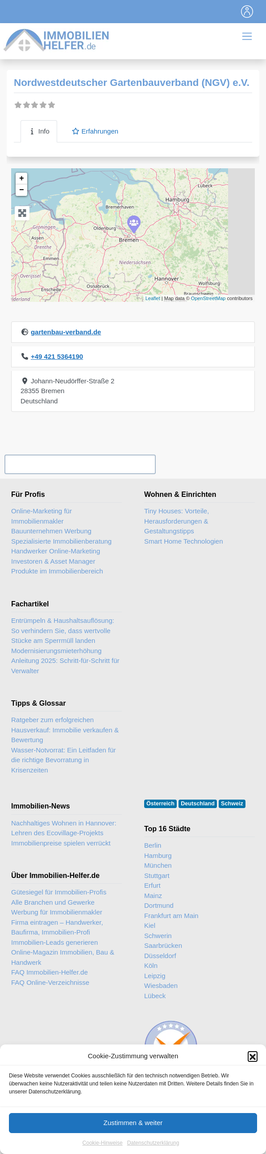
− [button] (21, 190)
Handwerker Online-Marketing (55, 551)
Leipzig (155, 975)
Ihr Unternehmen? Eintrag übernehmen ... (80, 464)
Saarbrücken (163, 945)
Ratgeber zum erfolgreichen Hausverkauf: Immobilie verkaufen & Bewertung (65, 730)
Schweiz (232, 803)
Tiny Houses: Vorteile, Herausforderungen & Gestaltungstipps (176, 521)
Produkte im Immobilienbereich (57, 571)
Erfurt (152, 885)
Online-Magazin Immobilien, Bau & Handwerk (62, 957)
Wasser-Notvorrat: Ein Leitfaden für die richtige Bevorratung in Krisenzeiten (63, 760)
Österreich (160, 803)
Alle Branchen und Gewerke (53, 902)
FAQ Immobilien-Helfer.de (49, 972)
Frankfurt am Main (171, 915)
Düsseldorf (160, 955)
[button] (252, 1067)
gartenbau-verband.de (66, 332)
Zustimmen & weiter (133, 1134)
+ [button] (21, 178)
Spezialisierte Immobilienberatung (61, 541)
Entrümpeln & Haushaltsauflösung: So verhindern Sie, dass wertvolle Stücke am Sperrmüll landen (62, 630)
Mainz (153, 895)
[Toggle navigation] (247, 12)
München (158, 865)
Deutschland (198, 803)
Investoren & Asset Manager (53, 561)
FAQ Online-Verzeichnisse (50, 982)
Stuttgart (157, 875)
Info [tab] (39, 131)
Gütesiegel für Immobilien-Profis (58, 892)
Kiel (149, 925)
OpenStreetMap (208, 298)
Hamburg (158, 855)
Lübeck (155, 996)
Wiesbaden (161, 985)
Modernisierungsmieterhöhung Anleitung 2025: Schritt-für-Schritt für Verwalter (65, 661)
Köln (151, 965)
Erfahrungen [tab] (94, 131)
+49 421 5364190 (57, 356)
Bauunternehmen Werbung (51, 531)
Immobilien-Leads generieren (54, 942)
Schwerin (158, 935)
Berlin (152, 845)
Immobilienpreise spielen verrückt (61, 843)
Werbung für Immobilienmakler (56, 912)
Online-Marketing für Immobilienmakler (41, 516)
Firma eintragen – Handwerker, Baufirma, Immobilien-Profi (57, 927)
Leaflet (152, 298)
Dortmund (159, 905)
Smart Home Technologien (183, 541)
